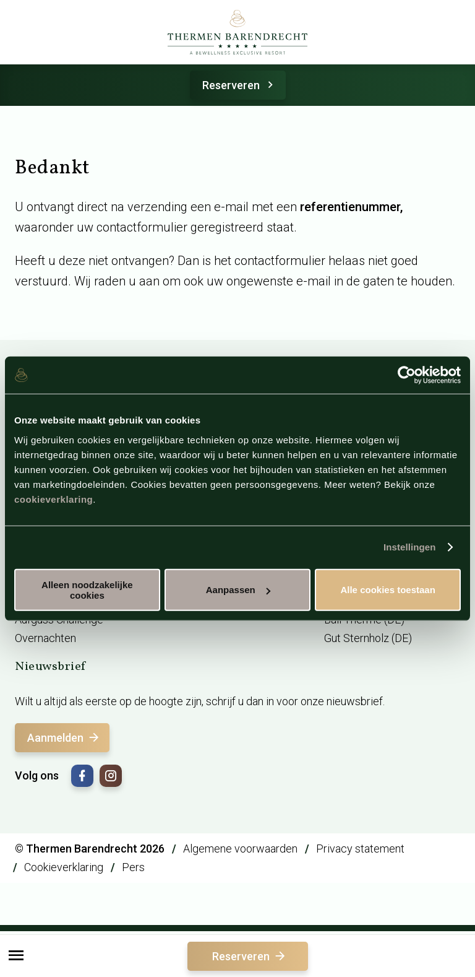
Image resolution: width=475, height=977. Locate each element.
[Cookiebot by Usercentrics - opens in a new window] (407, 375)
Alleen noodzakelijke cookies (87, 589)
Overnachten (45, 638)
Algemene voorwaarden (240, 848)
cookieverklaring (53, 498)
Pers (133, 867)
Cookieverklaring (63, 867)
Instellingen (409, 547)
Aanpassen (238, 589)
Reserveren (239, 85)
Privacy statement (360, 848)
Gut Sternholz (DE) (368, 638)
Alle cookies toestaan (387, 589)
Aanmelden (64, 738)
